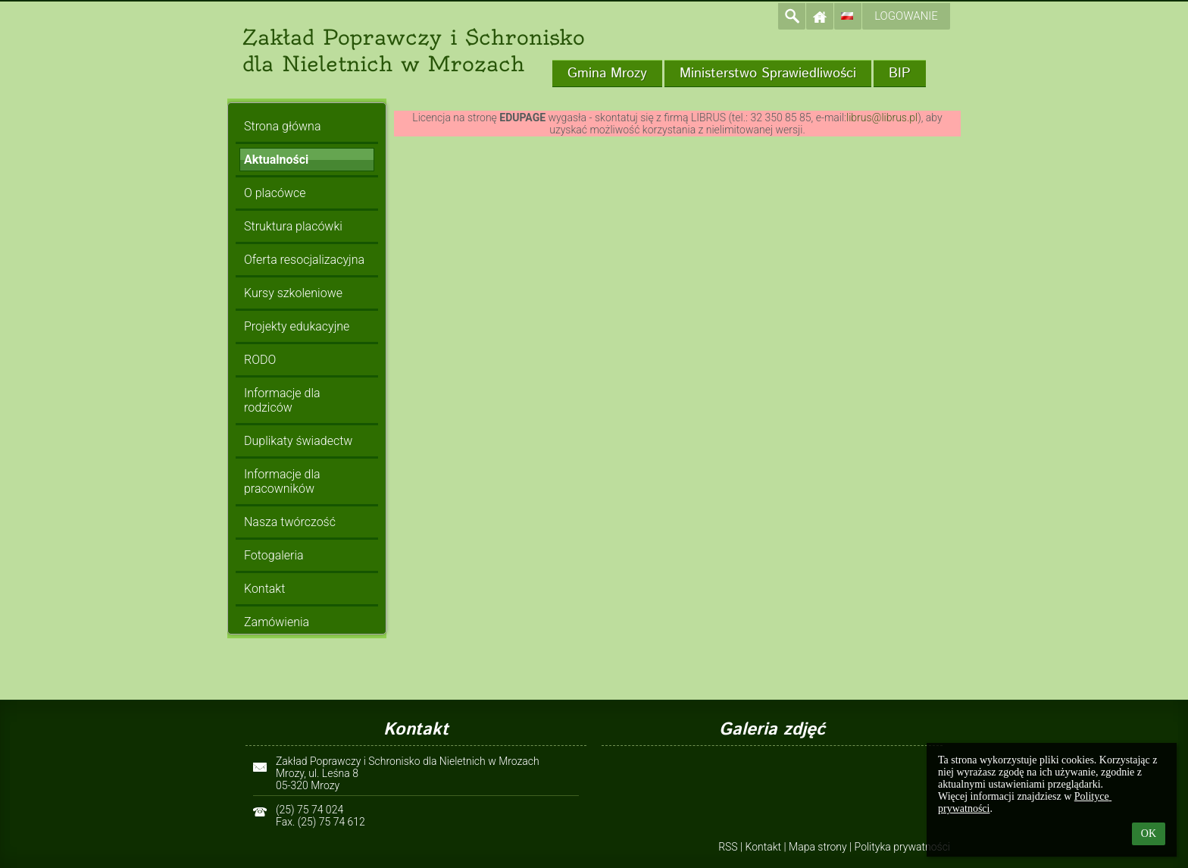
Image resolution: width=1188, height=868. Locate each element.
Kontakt (764, 847)
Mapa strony (818, 847)
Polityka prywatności (902, 847)
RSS (727, 847)
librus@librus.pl (882, 117)
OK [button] (1148, 833)
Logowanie (906, 16)
